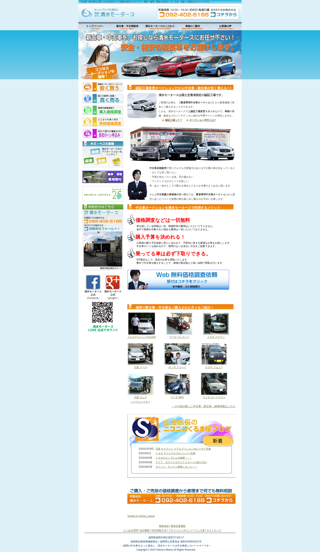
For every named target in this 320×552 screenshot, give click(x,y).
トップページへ (94, 26)
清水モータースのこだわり (160, 26)
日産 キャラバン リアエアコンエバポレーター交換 (183, 448)
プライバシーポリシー (180, 530)
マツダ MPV (177, 397)
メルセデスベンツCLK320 (141, 337)
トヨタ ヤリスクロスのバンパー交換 (175, 453)
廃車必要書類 (178, 526)
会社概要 (145, 530)
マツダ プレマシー (179, 337)
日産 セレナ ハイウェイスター (140, 399)
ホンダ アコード (177, 367)
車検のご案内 (192, 26)
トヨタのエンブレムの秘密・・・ (174, 457)
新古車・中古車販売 (127, 26)
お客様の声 (225, 26)
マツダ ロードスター (214, 397)
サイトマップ (214, 530)
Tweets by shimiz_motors (141, 516)
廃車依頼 (164, 526)
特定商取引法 (159, 530)
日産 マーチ (140, 367)
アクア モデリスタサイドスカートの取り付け (181, 462)
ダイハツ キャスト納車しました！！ (176, 466)
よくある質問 (130, 530)
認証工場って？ (173, 120)
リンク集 (200, 530)
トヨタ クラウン (216, 337)
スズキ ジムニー (214, 367)
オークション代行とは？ (202, 120)
